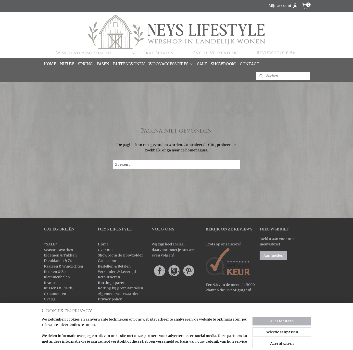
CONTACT (249, 63)
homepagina (196, 150)
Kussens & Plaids (58, 288)
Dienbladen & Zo (58, 260)
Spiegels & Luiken (59, 310)
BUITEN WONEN (129, 63)
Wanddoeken (55, 321)
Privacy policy (110, 299)
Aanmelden (273, 255)
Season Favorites (58, 250)
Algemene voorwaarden (118, 294)
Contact (104, 304)
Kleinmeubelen (57, 277)
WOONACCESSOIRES (171, 63)
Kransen (51, 283)
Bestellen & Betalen (114, 266)
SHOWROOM (223, 63)
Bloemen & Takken (60, 255)
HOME (50, 63)
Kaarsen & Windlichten (63, 266)
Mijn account (283, 6)
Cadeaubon (107, 260)
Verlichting (53, 315)
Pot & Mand (54, 304)
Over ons (105, 250)
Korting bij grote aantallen (120, 288)
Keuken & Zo (55, 271)
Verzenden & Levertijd (117, 271)
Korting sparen (112, 283)
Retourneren (109, 277)
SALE (202, 63)
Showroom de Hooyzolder (120, 255)
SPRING (85, 63)
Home (103, 244)
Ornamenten (55, 294)
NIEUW (67, 63)
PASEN (103, 63)
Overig (50, 299)
